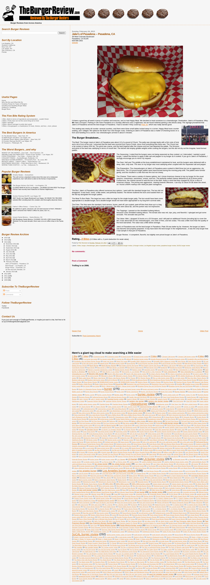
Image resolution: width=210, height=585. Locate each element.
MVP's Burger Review (107, 488)
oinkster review (76, 496)
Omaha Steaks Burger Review (198, 496)
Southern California (8, 45)
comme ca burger (175, 406)
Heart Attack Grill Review (198, 440)
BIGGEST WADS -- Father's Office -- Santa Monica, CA (21, 161)
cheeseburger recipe (162, 404)
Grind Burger (167, 433)
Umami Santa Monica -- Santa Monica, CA (27, 217)
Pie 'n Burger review (121, 504)
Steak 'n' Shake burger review (124, 539)
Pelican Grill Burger (163, 502)
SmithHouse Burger (133, 531)
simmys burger (152, 529)
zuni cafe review (201, 578)
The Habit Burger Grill (89, 551)
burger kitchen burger (194, 391)
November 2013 (11, 244)
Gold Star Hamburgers (145, 429)
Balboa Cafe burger (170, 365)
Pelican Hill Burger (197, 502)
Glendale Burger (92, 429)
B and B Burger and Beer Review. (171, 363)
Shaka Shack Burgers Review (197, 527)
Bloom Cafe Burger (99, 378)
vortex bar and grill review (174, 572)
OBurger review (96, 494)
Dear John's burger (84, 413)
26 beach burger (126, 356)
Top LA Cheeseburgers (86, 568)
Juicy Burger (179, 452)
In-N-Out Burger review (195, 446)
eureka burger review (106, 419)
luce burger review (177, 471)
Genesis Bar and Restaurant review (151, 427)
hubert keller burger (107, 446)
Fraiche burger (159, 425)
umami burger (126, 570)
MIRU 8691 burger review (141, 484)
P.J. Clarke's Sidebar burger (164, 498)
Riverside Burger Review (139, 515)
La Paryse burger (107, 462)
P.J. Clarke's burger (147, 498)
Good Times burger (89, 431)
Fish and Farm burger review (190, 421)
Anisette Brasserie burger (158, 359)
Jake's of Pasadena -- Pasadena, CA (17, 263)
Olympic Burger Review (163, 496)
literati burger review (116, 468)
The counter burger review (109, 547)
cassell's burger (162, 399)
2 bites (85, 356)
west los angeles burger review (161, 574)
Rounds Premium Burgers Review (146, 517)
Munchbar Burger (189, 486)
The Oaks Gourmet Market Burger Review (115, 558)
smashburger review (118, 531)
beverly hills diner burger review (136, 374)
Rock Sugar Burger (193, 515)
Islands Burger (135, 448)
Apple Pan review (122, 361)
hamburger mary (125, 438)
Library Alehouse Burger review (84, 468)
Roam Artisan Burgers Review (175, 515)
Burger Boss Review (91, 391)
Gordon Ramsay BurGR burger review (168, 431)
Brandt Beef (119, 384)
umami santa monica (156, 570)
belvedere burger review (165, 369)
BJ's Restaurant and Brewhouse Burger (162, 376)
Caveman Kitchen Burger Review (116, 401)
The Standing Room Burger (116, 562)
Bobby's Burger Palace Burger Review (184, 380)
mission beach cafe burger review (182, 484)
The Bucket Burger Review (173, 545)
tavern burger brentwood (126, 543)
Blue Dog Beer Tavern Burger (196, 378)
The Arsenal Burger (180, 543)
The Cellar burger (189, 545)
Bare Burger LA (102, 367)
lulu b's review (95, 473)
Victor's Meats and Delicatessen (112, 572)
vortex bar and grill (157, 572)
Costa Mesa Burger (120, 409)
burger (84, 245)
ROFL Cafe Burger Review (105, 517)
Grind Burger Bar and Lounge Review (186, 433)
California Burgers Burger (100, 397)
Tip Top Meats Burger (168, 564)
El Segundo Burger (188, 417)
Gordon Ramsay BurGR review (192, 431)
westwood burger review (86, 576)
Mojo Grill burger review (106, 486)
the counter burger (91, 547)
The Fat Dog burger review (106, 549)
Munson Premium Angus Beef (88, 488)
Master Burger (122, 480)
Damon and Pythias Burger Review (181, 411)
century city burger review (158, 401)
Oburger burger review (81, 494)
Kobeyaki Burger (201, 456)
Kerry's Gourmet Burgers (86, 456)
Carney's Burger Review (147, 399)
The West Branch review (192, 562)
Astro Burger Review (194, 361)
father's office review (138, 421)
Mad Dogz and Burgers (97, 475)
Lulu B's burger (83, 473)
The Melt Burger (129, 555)
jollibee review (168, 452)
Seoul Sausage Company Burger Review (103, 527)
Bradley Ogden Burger (85, 384)
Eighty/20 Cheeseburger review (119, 417)
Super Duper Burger (195, 541)
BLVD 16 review (125, 380)
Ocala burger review (126, 494)
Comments (8, 295)
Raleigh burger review (108, 511)
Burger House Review (107, 391)
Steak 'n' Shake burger (105, 539)
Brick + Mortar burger (108, 386)
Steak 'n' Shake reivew (143, 539)
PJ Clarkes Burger (178, 504)
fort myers (98, 425)
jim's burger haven (161, 450)
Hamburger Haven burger (91, 438)
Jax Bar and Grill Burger (102, 450)
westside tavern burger (184, 574)
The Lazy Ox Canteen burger (125, 553)
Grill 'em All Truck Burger (137, 433)
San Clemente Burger (135, 521)
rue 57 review (130, 519)
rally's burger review (159, 511)
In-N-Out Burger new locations (176, 446)
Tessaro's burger (153, 543)
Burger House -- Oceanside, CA (15, 267)
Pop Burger (91, 509)
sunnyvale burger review (179, 541)
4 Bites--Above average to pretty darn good (17, 124)
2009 (6, 280)
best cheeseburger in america (191, 372)
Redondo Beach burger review (198, 513)
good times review (121, 431)
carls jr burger (83, 399)
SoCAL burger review (183, 245)
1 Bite (74, 356)
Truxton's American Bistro (168, 568)
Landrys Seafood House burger (151, 462)
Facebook (5, 308)
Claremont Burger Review (149, 406)
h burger (140, 436)
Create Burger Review (184, 409)
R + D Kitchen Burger (159, 509)
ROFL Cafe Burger (89, 517)
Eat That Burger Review (98, 417)
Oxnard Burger (116, 498)
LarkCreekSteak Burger (198, 462)
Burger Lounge (89, 395)
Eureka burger (93, 419)
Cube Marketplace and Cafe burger (120, 411)
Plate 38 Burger (144, 506)
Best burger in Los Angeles (131, 372)
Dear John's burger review (101, 413)
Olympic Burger (148, 496)
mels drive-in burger (191, 480)
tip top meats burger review (185, 564)
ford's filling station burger (198, 423)
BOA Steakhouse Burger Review (160, 380)
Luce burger (165, 471)
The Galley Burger (152, 549)
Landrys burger (134, 462)
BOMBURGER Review (128, 382)
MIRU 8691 (109, 484)
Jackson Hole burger (166, 448)
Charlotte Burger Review (120, 404)
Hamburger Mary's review (141, 438)
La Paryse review (121, 462)
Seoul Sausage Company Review (129, 527)
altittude (128, 359)
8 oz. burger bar (119, 359)
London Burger (173, 468)
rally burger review (133, 511)
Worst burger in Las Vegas (193, 576)
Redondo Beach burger (179, 513)
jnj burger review (92, 452)
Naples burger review (155, 488)
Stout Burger (194, 539)
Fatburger (112, 421)
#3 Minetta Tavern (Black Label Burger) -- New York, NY (21, 139)
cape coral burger (154, 397)
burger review (146, 394)
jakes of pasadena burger (103, 245)
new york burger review (88, 490)
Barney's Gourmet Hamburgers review (100, 369)
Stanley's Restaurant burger (155, 537)
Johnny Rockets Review (142, 452)
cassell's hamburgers (193, 399)
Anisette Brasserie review (177, 359)
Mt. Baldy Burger (176, 486)
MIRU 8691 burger (122, 484)
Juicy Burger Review (191, 452)
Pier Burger (133, 504)
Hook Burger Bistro (155, 444)
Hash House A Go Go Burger (172, 438)
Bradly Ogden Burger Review (104, 384)
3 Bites (85, 239)
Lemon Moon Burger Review (182, 466)
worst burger (179, 576)
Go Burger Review (130, 429)
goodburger (133, 431)
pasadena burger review (168, 245)
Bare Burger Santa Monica (135, 367)
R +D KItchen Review (176, 509)
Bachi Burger (94, 365)
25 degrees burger (99, 356)
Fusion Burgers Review (91, 427)
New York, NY (6, 47)
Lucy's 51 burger (190, 471)
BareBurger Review (176, 367)
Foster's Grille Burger (125, 425)
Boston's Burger (143, 382)
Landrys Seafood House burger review (176, 462)
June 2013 (9, 254)
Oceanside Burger (141, 494)
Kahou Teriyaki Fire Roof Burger (108, 454)
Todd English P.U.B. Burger (93, 566)
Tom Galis (132, 566)
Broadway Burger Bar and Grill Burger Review (152, 386)
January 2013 (10, 271)
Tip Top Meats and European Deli (148, 564)
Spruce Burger (179, 534)
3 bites (79, 245)
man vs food (160, 475)
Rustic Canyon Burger (178, 519)
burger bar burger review (168, 389)
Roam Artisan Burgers (156, 515)
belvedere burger (149, 369)
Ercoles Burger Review (79, 419)
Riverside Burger (124, 515)
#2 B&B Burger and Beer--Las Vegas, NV (16, 137)
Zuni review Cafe (77, 580)
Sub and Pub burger (134, 541)
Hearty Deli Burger (77, 442)
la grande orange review (91, 462)
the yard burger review (86, 564)
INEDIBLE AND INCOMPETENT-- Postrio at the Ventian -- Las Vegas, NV (27, 154)
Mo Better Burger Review (80, 486)
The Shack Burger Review (122, 560)
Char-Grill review (191, 401)
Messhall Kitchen (143, 482)
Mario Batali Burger (176, 477)
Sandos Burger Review (175, 523)
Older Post (204, 331)
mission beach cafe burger (161, 484)
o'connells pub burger (189, 492)
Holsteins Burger (108, 444)
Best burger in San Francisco (151, 372)
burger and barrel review (150, 389)
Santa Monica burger (108, 525)
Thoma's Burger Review (127, 564)
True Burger (139, 568)
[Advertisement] (120, 327)
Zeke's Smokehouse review (154, 578)
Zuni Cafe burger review (173, 578)
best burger (198, 369)
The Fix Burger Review (137, 549)
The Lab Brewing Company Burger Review (99, 553)
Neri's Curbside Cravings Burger (175, 488)
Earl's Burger (162, 415)
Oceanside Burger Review (158, 494)
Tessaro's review (166, 543)
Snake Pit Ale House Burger (171, 531)
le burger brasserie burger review (108, 466)
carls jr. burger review (97, 399)
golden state (181, 429)
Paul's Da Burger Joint (86, 502)
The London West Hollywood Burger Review (107, 555)
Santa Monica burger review (131, 525)
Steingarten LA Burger (159, 539)
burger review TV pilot (188, 395)
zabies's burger (100, 578)
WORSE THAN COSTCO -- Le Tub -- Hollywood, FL (20, 165)
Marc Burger (107, 477)
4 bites (201, 356)
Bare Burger (91, 367)
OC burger (107, 494)
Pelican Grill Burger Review (180, 502)
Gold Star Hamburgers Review (164, 429)
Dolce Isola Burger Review (96, 415)
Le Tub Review (151, 466)
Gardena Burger (107, 427)
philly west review (96, 504)
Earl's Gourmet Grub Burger (177, 415)
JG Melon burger (135, 450)
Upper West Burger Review (189, 570)
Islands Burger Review (150, 448)
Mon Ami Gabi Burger (123, 486)
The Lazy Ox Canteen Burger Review (148, 553)
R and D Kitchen (190, 509)
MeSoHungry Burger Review (107, 482)
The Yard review (100, 564)
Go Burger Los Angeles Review (111, 429)
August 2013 (10, 250)
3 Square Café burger (168, 356)
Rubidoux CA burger (165, 517)
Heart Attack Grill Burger (156, 440)
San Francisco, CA (8, 50)
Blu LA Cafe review (178, 378)
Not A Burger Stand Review (125, 492)
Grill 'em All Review (121, 433)
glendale (81, 429)
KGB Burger (174, 456)
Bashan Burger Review (122, 369)
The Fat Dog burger (89, 549)
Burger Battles (197, 389)
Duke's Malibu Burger (114, 415)
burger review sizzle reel (170, 395)
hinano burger (124, 442)
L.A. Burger (121, 459)
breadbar (179, 384)
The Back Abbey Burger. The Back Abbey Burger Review (89, 545)
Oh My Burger (173, 494)
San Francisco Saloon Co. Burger (127, 523)
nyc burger (140, 492)
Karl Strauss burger (192, 454)
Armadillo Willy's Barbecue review (164, 361)
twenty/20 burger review (79, 570)
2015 (6, 237)
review (114, 515)
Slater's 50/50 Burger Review (81, 531)
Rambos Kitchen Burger (175, 511)
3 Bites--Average (7, 122)
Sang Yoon (93, 525)
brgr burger (86, 386)
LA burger (132, 459)
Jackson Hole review (181, 448)
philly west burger (82, 504)
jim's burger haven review (177, 450)
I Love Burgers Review (157, 446)
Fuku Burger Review (200, 425)
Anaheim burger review (141, 359)
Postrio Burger (116, 509)
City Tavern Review (99, 406)
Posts (6, 291)
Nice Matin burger (133, 490)
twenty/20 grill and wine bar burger (101, 570)
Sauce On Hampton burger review (176, 525)
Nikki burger (145, 490)
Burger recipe (130, 395)
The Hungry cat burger (173, 551)
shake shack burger (78, 529)
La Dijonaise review (194, 459)
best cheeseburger (170, 372)
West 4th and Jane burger (114, 574)
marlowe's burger (189, 477)
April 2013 (9, 258)
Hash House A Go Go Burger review (195, 438)
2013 (6, 242)
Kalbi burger (152, 454)
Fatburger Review (123, 421)
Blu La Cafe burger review (161, 378)
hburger (102, 440)
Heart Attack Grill (141, 440)
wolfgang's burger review (143, 576)
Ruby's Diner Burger (180, 517)
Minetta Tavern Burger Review (93, 484)
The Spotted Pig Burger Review (189, 560)
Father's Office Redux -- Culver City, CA (26, 206)
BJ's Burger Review (141, 376)
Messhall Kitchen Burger (158, 482)
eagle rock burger (150, 415)
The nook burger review (192, 555)
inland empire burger (103, 448)
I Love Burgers (143, 446)
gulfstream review (129, 436)
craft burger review (157, 409)
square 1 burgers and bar (82, 537)
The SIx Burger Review (140, 560)
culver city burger (140, 411)
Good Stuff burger (193, 429)
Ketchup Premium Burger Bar (106, 456)
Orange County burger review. (83, 498)
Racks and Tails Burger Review (89, 511)
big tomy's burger (198, 374)
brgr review (95, 386)
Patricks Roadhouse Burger (145, 500)
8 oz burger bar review (90, 359)
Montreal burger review (161, 486)
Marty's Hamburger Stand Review (104, 480)
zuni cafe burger (188, 578)
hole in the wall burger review (168, 442)
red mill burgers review (146, 513)
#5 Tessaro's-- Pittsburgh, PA (12, 143)
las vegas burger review (121, 464)
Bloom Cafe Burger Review (116, 378)
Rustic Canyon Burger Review (197, 519)
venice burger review (93, 572)
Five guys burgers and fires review (90, 423)
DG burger (148, 413)
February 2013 (11, 261)
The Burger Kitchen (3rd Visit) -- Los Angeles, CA (30, 185)
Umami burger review (140, 570)
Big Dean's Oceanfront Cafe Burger (179, 374)
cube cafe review (101, 411)
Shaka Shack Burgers (178, 527)
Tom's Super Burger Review (174, 566)
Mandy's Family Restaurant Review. (177, 475)
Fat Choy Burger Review (99, 421)
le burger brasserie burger (87, 466)
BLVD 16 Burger (112, 380)
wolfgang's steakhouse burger (163, 576)
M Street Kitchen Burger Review (196, 473)
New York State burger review (110, 490)
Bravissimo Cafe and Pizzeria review (163, 384)
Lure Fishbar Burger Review (157, 473)
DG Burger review (160, 413)
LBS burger (194, 464)
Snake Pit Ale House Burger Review (194, 531)
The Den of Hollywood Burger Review (154, 547)
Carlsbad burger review (115, 399)
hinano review (136, 442)
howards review (93, 446)
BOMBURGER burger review (109, 382)
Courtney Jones (134, 409)
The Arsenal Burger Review (197, 543)
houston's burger (188, 444)
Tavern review (141, 543)
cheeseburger (90, 245)
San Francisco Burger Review (100, 523)
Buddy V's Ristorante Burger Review (90, 389)
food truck (185, 423)
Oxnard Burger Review (131, 498)
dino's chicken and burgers (176, 413)
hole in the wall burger (149, 442)
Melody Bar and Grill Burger (154, 480)
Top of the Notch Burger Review (123, 568)
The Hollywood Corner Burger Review (152, 551)
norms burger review (189, 490)
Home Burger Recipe (140, 444)
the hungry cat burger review (191, 551)
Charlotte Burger (104, 404)
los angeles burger (88, 471)
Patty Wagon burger (187, 500)
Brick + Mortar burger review (126, 386)
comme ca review (189, 406)
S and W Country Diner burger (81, 521)
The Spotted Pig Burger (169, 560)
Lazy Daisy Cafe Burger (142, 464)
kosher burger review (107, 459)
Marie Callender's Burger (137, 477)
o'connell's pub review (173, 492)
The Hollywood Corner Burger (128, 551)
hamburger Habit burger (153, 436)
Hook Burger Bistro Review (171, 444)
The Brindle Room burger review (138, 545)
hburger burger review (114, 440)
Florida (158, 423)
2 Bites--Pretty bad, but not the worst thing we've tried (20, 121)
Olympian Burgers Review (133, 496)
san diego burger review (165, 521)
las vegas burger (101, 464)
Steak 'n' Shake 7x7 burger (200, 537)
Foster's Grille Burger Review (143, 425)
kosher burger (94, 459)
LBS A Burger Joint (182, 464)
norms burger (176, 490)
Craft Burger (145, 409)
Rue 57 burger (119, 519)
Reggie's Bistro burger (81, 515)
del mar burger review (118, 413)
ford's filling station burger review (82, 425)
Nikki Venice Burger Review (160, 490)
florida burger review (170, 423)
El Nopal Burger (156, 417)
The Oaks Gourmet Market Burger (89, 558)
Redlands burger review (162, 513)
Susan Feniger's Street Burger (97, 543)
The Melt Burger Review (143, 555)
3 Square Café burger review (186, 356)
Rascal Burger (115, 513)
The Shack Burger (105, 560)
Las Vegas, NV (7, 48)
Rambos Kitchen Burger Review (196, 511)
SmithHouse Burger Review (151, 531)
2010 (6, 278)
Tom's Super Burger (157, 566)
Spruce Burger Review (193, 534)
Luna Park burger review (123, 473)
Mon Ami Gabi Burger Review (142, 486)
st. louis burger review (124, 537)
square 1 (205, 534)
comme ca (164, 406)
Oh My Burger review (187, 494)
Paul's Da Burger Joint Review (104, 502)
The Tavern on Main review (155, 562)
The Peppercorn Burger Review (178, 558)
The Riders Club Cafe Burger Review (85, 560)
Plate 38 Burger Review (158, 506)
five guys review (128, 423)
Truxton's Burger (183, 568)
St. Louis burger (110, 537)
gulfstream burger (115, 436)
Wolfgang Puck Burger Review (124, 576)
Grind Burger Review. (101, 436)
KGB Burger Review (187, 456)
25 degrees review (113, 356)
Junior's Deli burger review (87, 454)
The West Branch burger (174, 562)
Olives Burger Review (101, 496)
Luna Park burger (107, 473)
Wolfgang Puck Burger (105, 576)
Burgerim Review (84, 397)
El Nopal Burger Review (171, 417)
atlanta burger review (117, 363)
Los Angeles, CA (7, 43)
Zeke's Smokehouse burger (134, 578)
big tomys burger (93, 376)
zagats (121, 578)
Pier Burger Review (146, 504)
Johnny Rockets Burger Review (122, 452)
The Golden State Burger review (184, 549)
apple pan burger (108, 361)
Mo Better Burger (200, 484)
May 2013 (9, 256)
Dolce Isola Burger (80, 415)
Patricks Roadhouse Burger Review (168, 500)
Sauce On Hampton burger (154, 525)
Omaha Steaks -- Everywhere (23, 175)
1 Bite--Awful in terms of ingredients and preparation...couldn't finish (25, 119)
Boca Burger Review (90, 382)
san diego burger (150, 521)
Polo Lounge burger (174, 506)
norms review (202, 490)
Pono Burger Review (78, 509)
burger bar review (184, 389)
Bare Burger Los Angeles (117, 367)
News (124, 490)
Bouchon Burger (168, 382)
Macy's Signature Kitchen (80, 475)
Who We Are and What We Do (12, 102)
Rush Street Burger (143, 519)
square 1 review (97, 537)
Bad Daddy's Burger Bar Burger (129, 365)
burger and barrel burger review (130, 389)
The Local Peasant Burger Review (192, 553)
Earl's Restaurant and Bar (80, 417)
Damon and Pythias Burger (159, 411)
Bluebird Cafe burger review (96, 380)
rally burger (121, 511)
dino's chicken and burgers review (197, 413)
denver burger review (135, 413)
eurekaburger (141, 419)
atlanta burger (104, 363)
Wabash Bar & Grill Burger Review (93, 574)
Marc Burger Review (120, 477)
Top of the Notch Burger (103, 568)
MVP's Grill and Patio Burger (126, 488)
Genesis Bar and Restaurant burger (126, 427)
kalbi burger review (165, 454)
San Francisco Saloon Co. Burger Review (153, 523)
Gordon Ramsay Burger (146, 431)
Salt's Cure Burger (100, 521)
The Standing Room (98, 562)
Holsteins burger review (123, 444)
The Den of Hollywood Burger (129, 547)
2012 (6, 273)
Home (140, 331)
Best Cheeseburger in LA (184, 369)
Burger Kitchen (180, 391)
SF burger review (148, 527)
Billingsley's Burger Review (124, 376)
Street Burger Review (86, 541)
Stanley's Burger (139, 537)
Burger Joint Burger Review (149, 391)
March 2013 (10, 260)
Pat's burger (121, 500)
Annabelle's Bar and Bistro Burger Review (87, 361)
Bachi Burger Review (108, 365)
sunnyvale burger (163, 541)
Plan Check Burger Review (91, 506)
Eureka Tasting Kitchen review (125, 419)
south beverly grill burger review (162, 534)
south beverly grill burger (141, 534)
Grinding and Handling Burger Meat (14, 105)
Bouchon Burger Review (184, 382)
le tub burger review (138, 466)
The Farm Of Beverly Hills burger (178, 547)
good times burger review (105, 431)
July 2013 (9, 252)
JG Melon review (147, 450)
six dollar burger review (183, 529)
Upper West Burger (172, 570)
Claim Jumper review (130, 406)
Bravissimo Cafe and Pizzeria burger (138, 384)
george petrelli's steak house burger (176, 427)
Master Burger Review (136, 480)
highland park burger (111, 442)
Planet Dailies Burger (109, 506)
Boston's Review (155, 382)
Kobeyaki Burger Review (79, 459)
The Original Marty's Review (139, 558)
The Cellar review (202, 545)
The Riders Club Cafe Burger (199, 558)
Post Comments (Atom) (92, 336)
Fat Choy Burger (84, 421)
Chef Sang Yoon (176, 404)
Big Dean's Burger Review (157, 374)
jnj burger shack (105, 452)
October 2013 (10, 246)
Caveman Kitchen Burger (95, 401)
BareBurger (163, 367)
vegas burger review (78, 572)
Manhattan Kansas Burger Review (90, 477)
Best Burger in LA (93, 372)
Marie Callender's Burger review (157, 477)
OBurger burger (203, 492)
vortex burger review (190, 572)
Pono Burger (202, 506)
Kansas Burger (178, 454)
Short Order (126, 529)
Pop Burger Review (103, 509)
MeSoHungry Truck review (127, 482)
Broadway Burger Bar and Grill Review (181, 386)
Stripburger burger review (117, 541)
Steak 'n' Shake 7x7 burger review (84, 539)
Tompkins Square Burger (194, 566)
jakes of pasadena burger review (122, 245)
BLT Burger (131, 378)
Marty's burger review (85, 480)
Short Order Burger (139, 529)
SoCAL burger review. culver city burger (119, 534)
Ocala (116, 494)
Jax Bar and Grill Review (119, 450)
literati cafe (128, 468)
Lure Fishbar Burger (139, 473)
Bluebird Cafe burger (78, 380)
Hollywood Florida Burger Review (90, 444)
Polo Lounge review (189, 506)
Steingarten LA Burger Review (178, 539)
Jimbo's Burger (192, 450)
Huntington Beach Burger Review (126, 446)
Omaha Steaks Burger (180, 496)
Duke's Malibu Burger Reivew (132, 415)
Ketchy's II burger (148, 456)
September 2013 (11, 248)
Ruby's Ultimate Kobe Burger (103, 519)
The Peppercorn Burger (158, 558)
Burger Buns (6, 109)
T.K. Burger (113, 543)
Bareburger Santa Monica (192, 367)
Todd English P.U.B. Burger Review (115, 566)
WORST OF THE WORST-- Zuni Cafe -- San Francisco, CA (22, 153)
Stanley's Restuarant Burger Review (177, 537)
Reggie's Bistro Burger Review (100, 515)
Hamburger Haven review (109, 438)
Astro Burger (182, 361)
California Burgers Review (118, 397)
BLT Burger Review (144, 378)
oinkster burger (201, 494)
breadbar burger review (192, 384)
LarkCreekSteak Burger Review (82, 464)
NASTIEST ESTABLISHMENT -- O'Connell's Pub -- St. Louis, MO (24, 160)
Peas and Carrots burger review (126, 502)
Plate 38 (144, 125)
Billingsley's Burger (107, 376)
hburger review (128, 440)
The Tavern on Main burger (135, 562)
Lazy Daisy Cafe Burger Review (163, 464)
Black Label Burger (85, 378)
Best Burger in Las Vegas (110, 372)
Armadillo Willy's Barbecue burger (140, 361)
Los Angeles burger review (152, 245)
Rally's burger (146, 511)
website (75, 43)
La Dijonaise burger (179, 459)
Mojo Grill (93, 486)
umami (116, 570)
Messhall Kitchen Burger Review (179, 482)
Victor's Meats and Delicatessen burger (137, 572)
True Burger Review (151, 568)
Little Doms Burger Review (157, 468)
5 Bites (75, 359)
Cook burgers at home (105, 409)
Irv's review (125, 448)
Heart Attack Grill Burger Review (177, 440)
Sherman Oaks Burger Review (111, 529)
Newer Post (76, 331)
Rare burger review (102, 513)
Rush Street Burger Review (160, 519)
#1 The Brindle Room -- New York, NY (15, 136)
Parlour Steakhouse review (86, 500)
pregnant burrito (145, 509)
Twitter (4, 306)
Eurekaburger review (154, 419)
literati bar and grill (102, 468)
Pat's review (131, 500)
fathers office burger (155, 421)
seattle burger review (195, 525)
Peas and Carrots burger (146, 502)
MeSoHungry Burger (89, 482)
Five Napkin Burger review (145, 423)
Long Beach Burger (186, 468)
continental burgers (89, 409)
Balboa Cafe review (185, 365)
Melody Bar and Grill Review (174, 480)
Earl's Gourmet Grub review (197, 415)
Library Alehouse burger (201, 466)
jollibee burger (156, 452)
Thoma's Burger (113, 564)
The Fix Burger (122, 549)
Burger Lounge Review (104, 395)
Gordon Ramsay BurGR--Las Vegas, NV (27, 196)
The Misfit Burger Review (174, 555)
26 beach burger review (141, 356)
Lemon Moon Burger (164, 466)
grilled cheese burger (154, 433)
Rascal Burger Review (129, 513)
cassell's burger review (177, 399)
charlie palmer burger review (88, 404)
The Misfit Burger (159, 555)
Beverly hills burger (96, 374)
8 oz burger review (105, 359)
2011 (6, 276)
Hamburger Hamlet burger (190, 436)
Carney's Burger (132, 399)
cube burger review (87, 411)
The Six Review (155, 560)
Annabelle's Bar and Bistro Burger (197, 359)
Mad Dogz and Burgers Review (116, 475)
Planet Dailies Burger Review (127, 506)
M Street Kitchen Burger (175, 473)
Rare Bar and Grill (88, 513)
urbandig (203, 570)
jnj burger (82, 452)
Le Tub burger (125, 466)
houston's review (201, 444)
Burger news (118, 395)
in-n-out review (89, 448)
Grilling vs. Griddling (9, 107)
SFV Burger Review (163, 527)
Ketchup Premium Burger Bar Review (129, 456)
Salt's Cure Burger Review (117, 521)
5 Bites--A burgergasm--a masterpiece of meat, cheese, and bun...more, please (29, 126)
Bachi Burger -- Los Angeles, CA (15, 265)
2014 (6, 240)
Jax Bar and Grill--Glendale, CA (15, 269)
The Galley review (166, 549)
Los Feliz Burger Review (151, 471)
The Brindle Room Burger (117, 545)
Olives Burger (88, 496)
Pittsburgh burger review (162, 504)
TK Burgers (200, 564)
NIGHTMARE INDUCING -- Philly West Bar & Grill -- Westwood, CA (25, 163)
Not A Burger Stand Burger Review (104, 492)
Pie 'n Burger (108, 504)
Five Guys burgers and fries (111, 423)
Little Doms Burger (141, 468)
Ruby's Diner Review (85, 519)
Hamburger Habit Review (171, 436)
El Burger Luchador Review (140, 417)
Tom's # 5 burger (143, 566)
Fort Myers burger (110, 425)
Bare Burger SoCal (152, 367)
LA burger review (138, 245)
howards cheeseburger (79, 446)
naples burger (142, 488)
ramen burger (76, 513)
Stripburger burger (100, 541)
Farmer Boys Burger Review (187, 419)
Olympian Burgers (116, 496)
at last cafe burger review (90, 363)
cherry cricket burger (190, 404)
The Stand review (84, 562)
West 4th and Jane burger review (136, 574)
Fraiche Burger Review (174, 425)
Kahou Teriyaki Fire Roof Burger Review (133, 454)
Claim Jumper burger (114, 406)
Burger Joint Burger (132, 391)
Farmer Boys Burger (169, 419)
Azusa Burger (131, 363)
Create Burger (170, 409)
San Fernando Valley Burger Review (189, 521)
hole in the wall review (186, 442)
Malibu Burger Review (147, 475)
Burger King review (166, 391)
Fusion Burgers (76, 427)
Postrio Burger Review (131, 509)
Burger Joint (120, 391)
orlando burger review (102, 498)
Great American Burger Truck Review (100, 433)
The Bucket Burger (156, 545)
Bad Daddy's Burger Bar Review (151, 365)
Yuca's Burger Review (85, 578)
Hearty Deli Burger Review (94, 442)
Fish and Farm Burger (172, 421)
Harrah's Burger (156, 438)
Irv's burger (115, 448)
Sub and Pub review (149, 541)
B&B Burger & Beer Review (193, 363)
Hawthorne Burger (77, 440)
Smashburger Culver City (101, 531)
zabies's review (112, 578)
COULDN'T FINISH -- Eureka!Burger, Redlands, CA (20, 158)
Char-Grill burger (178, 401)
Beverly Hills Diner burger (115, 374)
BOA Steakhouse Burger (139, 380)
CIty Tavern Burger (84, 406)
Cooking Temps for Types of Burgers (14, 104)
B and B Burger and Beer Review (148, 363)
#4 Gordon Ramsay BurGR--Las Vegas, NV (17, 141)
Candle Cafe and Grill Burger (138, 397)
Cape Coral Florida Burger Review (173, 397)
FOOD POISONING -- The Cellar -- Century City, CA (20, 156)
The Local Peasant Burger (171, 553)
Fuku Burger (187, 425)
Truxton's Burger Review (198, 568)
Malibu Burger (133, 475)
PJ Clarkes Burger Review (194, 504)
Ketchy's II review (162, 456)
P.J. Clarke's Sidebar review (184, 498)
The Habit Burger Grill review (107, 551)
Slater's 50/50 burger (199, 529)
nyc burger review (156, 492)
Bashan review (136, 369)
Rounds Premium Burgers (125, 517)
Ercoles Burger (201, 417)
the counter (78, 547)
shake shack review (93, 529)
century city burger (136, 401)
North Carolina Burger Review (81, 492)
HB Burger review (91, 440)
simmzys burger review (166, 529)
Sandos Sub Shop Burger (193, 523)
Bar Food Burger (198, 365)
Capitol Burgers (191, 397)
